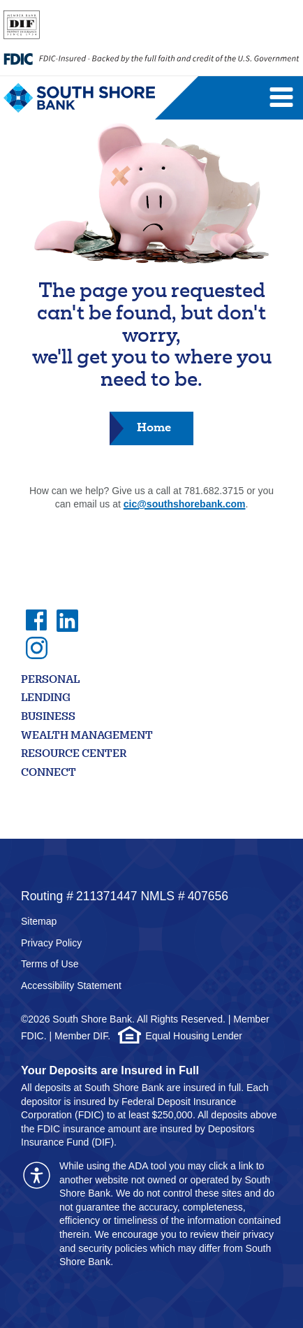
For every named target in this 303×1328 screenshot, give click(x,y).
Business (48, 717)
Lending (46, 698)
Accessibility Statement (71, 985)
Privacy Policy (51, 942)
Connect (48, 773)
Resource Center (73, 754)
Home (154, 427)
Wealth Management (87, 736)
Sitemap (39, 921)
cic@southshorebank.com (185, 504)
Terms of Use (49, 963)
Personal (50, 680)
